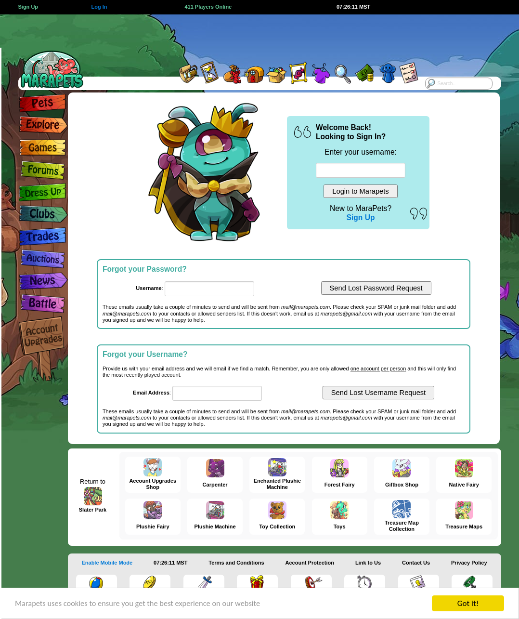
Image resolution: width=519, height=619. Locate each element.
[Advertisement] (249, 36)
